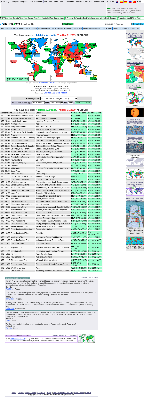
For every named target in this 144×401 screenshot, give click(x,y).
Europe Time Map (34, 18)
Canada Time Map (20, 18)
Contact (88, 393)
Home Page (5, 2)
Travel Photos (79, 393)
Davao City (10, 299)
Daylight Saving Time (19, 2)
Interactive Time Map (84, 2)
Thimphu (9, 328)
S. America (69, 18)
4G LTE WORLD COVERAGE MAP (17, 336)
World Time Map (134, 18)
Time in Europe (44, 29)
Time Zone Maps (36, 2)
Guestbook (41, 393)
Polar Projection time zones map (135, 87)
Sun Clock (48, 2)
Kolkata (8, 320)
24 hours (47, 93)
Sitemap (21, 393)
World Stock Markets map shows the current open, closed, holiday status (135, 122)
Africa (62, 18)
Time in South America (92, 29)
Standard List (133, 29)
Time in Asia (77, 29)
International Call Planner (48, 83)
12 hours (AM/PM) (60, 93)
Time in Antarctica (120, 29)
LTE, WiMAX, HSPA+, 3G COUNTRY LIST (63, 335)
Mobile (14, 393)
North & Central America (27, 29)
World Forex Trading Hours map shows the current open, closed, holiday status (135, 140)
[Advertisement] (53, 9)
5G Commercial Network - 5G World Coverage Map (135, 184)
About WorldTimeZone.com (63, 393)
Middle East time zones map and (135, 63)
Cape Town (10, 309)
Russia (56, 18)
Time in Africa (107, 29)
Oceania (113, 18)
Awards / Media (30, 393)
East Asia (86, 18)
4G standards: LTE (17, 339)
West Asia (95, 18)
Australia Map (47, 18)
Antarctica (122, 18)
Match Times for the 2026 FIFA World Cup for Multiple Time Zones (135, 35)
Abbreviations (99, 2)
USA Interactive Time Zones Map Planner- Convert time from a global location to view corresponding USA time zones (125, 11)
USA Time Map (6, 18)
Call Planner (69, 2)
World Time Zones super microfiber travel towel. (135, 199)
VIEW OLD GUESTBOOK (89, 278)
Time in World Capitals (9, 29)
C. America (78, 18)
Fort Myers (10, 289)
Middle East (104, 18)
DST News (110, 2)
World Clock (58, 2)
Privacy (49, 393)
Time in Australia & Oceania (61, 29)
